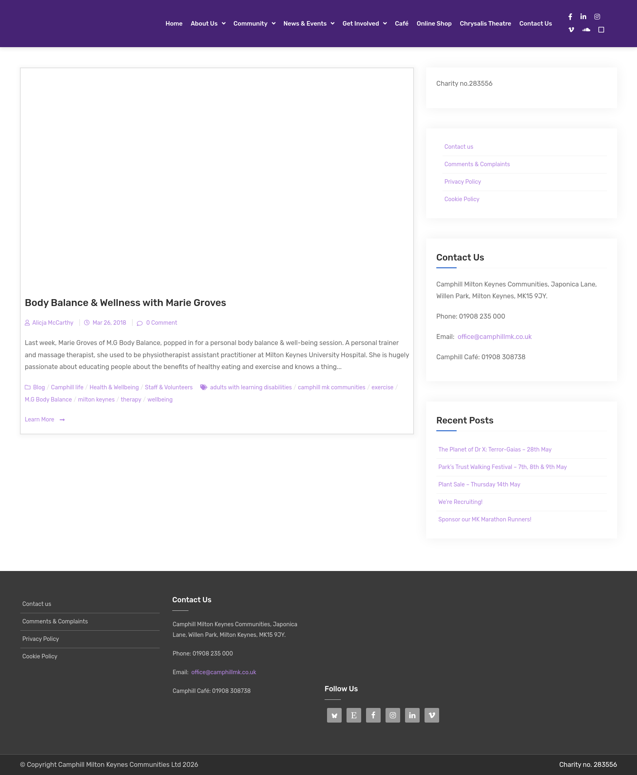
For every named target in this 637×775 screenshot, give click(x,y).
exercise (383, 387)
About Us (204, 23)
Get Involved (360, 23)
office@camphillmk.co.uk (494, 337)
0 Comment (161, 322)
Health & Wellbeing (114, 387)
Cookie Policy (461, 199)
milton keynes (96, 399)
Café (402, 23)
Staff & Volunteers (169, 387)
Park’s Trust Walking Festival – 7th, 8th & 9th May (502, 467)
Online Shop (434, 23)
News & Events (305, 23)
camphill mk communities (331, 387)
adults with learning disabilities (251, 387)
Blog (39, 387)
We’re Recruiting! (460, 502)
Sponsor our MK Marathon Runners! (484, 519)
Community (251, 23)
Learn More (45, 420)
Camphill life (67, 387)
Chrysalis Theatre (485, 23)
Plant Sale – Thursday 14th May (479, 484)
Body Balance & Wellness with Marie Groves (125, 302)
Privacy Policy (462, 181)
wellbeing (160, 399)
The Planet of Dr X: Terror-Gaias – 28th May (495, 449)
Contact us (536, 23)
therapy (131, 399)
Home (173, 23)
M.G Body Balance (48, 399)
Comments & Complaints (477, 164)
